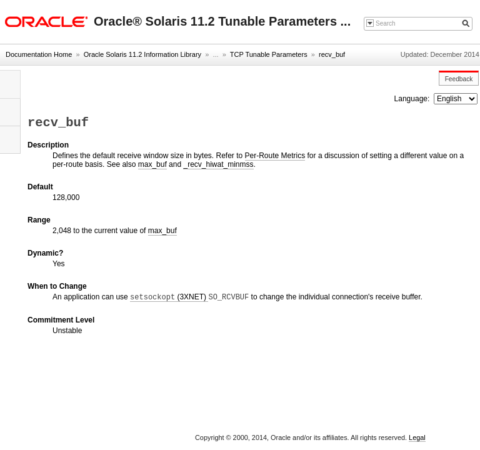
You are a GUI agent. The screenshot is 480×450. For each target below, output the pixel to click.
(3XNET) (169, 297)
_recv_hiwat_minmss (218, 164)
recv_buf (332, 54)
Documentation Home (39, 54)
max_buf (152, 164)
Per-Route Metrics (275, 155)
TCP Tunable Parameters (269, 54)
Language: (413, 98)
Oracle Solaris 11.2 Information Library (142, 54)
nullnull (456, 98)
